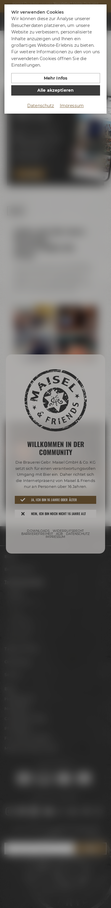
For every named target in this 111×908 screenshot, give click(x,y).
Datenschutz (40, 105)
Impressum (72, 105)
